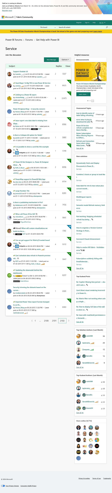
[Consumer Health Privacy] (28, 486)
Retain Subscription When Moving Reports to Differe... (84, 135)
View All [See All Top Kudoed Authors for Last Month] (80, 413)
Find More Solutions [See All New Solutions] (80, 268)
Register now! (7, 10)
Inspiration (47, 17)
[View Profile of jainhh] (17, 138)
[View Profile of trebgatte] (22, 152)
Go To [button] (101, 22)
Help (94, 22)
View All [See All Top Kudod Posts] (80, 322)
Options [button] (64, 59)
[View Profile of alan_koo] (18, 182)
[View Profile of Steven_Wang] (19, 112)
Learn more (97, 31)
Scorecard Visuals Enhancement (88, 239)
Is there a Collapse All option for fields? (27, 135)
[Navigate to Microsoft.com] (8, 17)
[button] (51, 59)
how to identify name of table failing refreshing (85, 114)
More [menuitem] (83, 17)
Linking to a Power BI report (25, 95)
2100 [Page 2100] (46, 320)
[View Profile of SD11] (17, 261)
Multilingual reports (83, 197)
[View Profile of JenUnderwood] (18, 313)
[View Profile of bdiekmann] (19, 205)
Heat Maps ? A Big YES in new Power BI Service (32, 83)
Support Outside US (20, 71)
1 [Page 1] (35, 320)
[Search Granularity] (48, 27)
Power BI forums (13, 39)
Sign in (87, 22)
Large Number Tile (22, 191)
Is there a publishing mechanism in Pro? (28, 202)
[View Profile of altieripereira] (37, 196)
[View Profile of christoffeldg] (19, 97)
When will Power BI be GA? (25, 214)
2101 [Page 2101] (54, 320)
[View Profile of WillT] (39, 129)
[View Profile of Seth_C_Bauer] (41, 156)
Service (78, 169)
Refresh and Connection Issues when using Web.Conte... (85, 143)
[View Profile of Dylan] (17, 126)
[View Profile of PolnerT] (24, 276)
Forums (38, 17)
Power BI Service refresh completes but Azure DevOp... (84, 127)
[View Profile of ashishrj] (18, 86)
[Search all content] (83, 27)
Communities (66, 17)
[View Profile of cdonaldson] (19, 217)
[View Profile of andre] (33, 140)
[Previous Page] (31, 320)
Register (79, 22)
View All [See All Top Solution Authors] (80, 367)
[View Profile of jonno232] (18, 193)
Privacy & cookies (84, 478)
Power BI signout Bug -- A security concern (29, 109)
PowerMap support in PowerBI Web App (30, 179)
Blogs (76, 17)
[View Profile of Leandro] (18, 74)
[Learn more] (83, 94)
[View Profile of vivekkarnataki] (20, 293)
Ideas (56, 17)
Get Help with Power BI (47, 39)
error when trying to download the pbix (84, 120)
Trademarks (107, 478)
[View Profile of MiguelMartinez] (25, 222)
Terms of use (96, 478)
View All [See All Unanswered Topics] (80, 148)
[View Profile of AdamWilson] (24, 281)
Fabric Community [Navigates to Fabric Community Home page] (24, 17)
